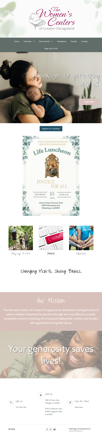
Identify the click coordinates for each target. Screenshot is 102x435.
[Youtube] (54, 429)
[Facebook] (47, 429)
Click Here (79, 407)
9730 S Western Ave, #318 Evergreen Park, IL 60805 (53, 412)
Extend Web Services (75, 431)
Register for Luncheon (51, 128)
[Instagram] (50, 429)
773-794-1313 (21, 407)
